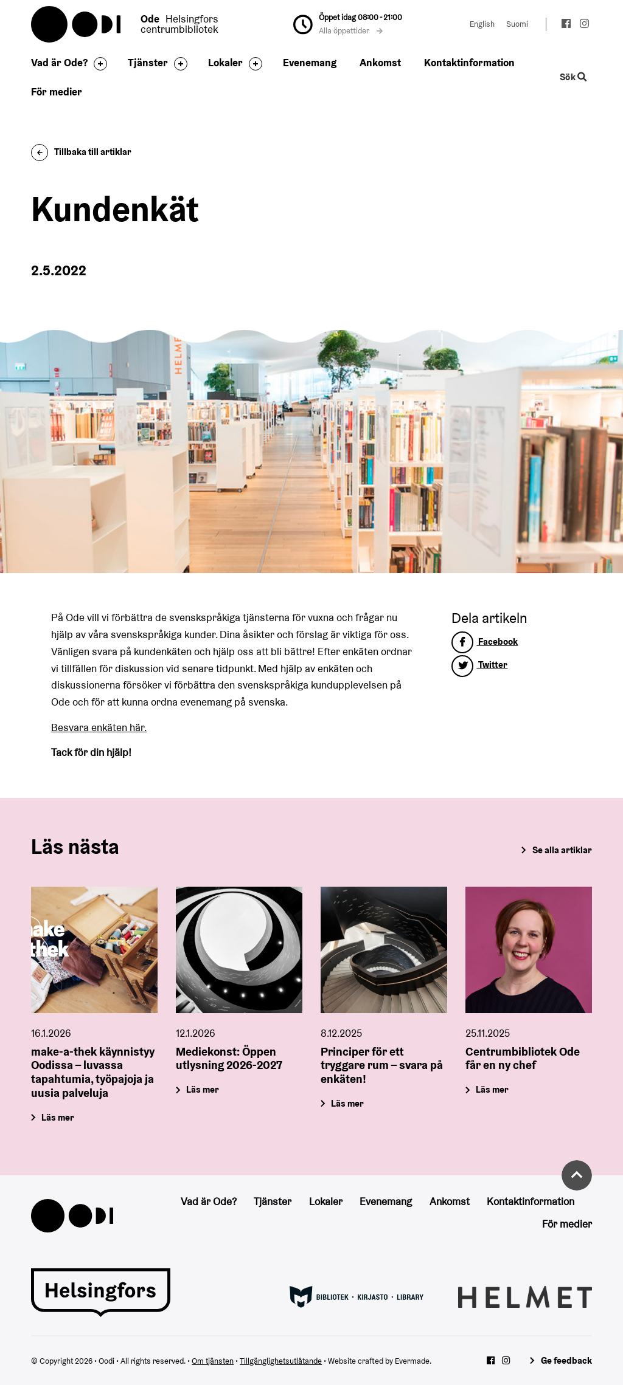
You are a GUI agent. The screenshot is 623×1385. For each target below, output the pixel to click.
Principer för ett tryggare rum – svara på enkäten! (382, 1065)
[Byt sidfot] (97, 64)
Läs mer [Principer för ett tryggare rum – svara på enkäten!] (347, 1103)
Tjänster (148, 62)
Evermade (412, 1361)
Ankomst (380, 62)
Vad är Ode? (59, 62)
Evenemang (309, 62)
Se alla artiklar (562, 850)
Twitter (479, 664)
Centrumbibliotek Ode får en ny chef (522, 1058)
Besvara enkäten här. (99, 727)
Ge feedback (566, 1360)
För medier (56, 91)
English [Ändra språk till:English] (482, 24)
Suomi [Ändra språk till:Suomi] (517, 24)
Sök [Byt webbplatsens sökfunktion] (573, 77)
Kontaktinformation (469, 62)
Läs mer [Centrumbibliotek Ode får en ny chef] (492, 1089)
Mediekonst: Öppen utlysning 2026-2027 (229, 1058)
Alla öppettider (351, 31)
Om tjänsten (213, 1361)
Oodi (76, 24)
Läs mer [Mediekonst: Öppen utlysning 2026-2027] (203, 1089)
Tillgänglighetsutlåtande (281, 1361)
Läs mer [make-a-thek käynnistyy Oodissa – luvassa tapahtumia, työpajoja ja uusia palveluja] (58, 1117)
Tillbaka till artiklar (81, 151)
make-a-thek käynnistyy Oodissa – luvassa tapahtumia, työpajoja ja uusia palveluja (93, 1072)
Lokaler (225, 62)
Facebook (484, 641)
